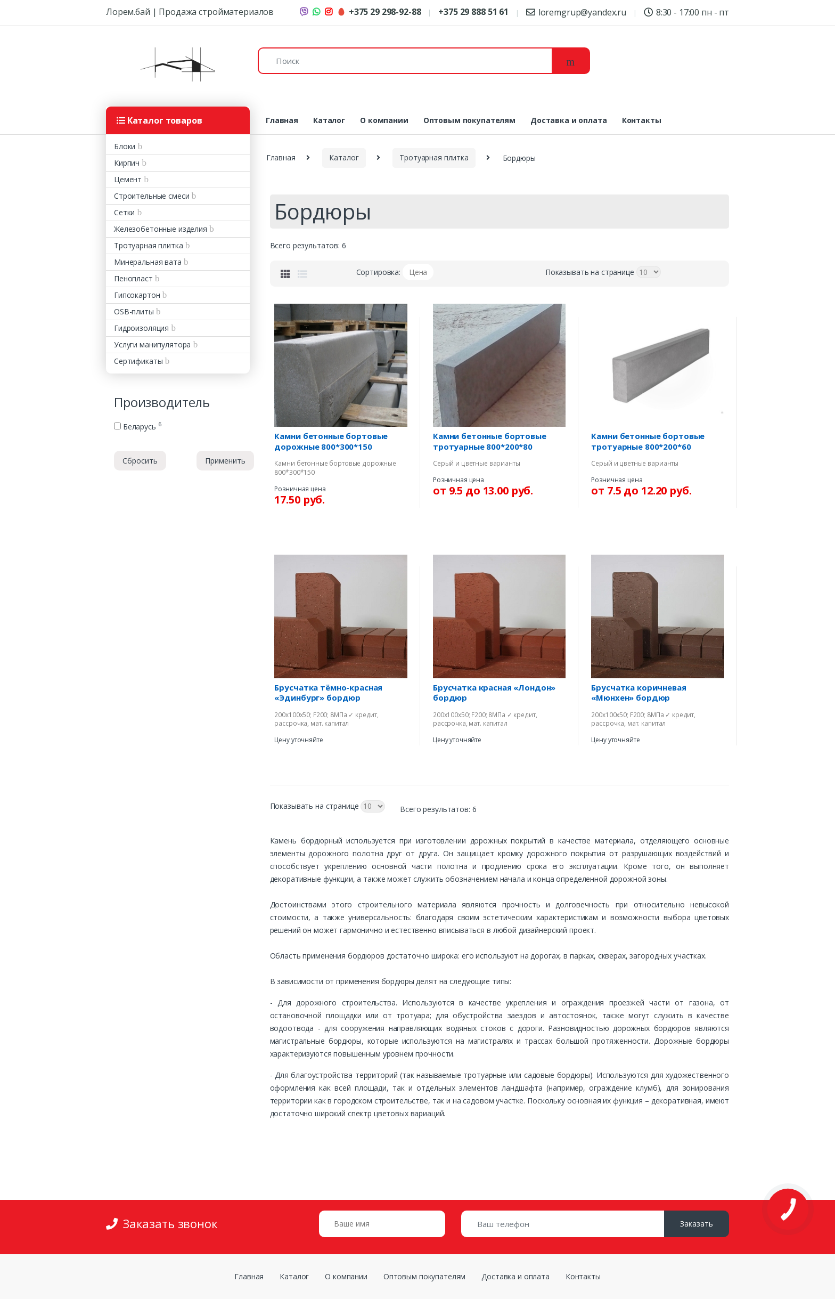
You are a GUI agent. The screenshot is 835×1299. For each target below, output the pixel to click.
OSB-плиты (134, 311)
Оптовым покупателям (469, 120)
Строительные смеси (151, 196)
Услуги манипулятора (152, 344)
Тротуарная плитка (148, 245)
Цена (418, 272)
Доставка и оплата (568, 120)
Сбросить (140, 461)
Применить (225, 461)
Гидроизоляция (141, 328)
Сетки (124, 212)
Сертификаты (138, 361)
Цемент (128, 179)
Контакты (641, 120)
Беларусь (137, 427)
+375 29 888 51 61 (473, 12)
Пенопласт (133, 278)
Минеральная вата (148, 262)
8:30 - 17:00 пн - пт (686, 12)
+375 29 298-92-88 (379, 12)
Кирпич (127, 163)
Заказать (696, 1224)
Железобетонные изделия (160, 229)
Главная (282, 120)
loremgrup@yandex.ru (576, 12)
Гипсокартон (137, 295)
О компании (384, 120)
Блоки (124, 146)
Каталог (329, 120)
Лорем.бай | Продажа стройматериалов (190, 12)
